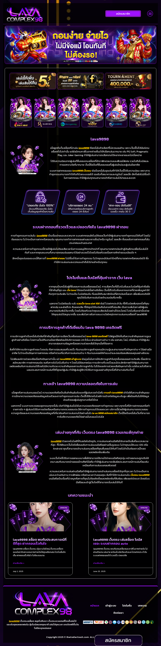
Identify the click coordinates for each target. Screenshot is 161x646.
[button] (150, 13)
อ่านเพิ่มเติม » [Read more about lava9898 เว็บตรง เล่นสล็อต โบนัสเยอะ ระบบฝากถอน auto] (99, 563)
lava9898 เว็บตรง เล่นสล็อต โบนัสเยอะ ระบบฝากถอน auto (117, 541)
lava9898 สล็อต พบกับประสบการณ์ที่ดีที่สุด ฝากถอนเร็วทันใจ (40, 541)
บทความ (142, 609)
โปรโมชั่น (127, 609)
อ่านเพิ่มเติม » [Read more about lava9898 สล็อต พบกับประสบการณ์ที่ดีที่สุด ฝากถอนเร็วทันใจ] (18, 563)
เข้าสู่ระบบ (110, 609)
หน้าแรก (94, 609)
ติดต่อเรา (118, 617)
